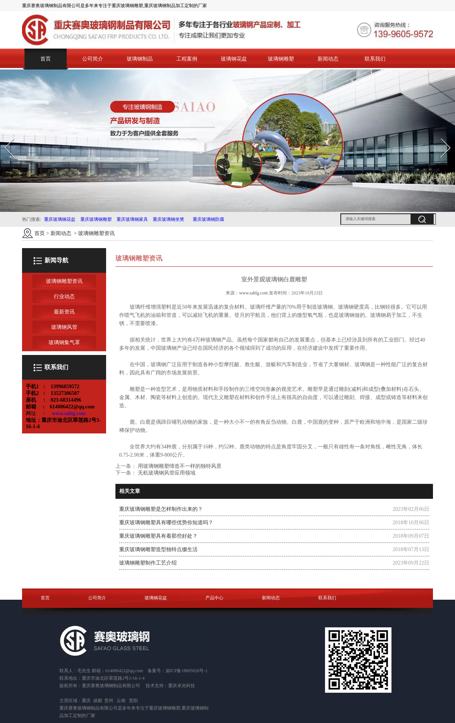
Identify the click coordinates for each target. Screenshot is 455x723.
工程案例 (186, 59)
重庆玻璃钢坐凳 (168, 219)
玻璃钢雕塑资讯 (64, 281)
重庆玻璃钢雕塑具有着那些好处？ (158, 536)
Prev (5, 136)
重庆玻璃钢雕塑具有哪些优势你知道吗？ (166, 522)
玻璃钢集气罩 (64, 342)
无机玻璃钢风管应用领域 (165, 473)
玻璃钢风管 (64, 327)
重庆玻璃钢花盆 (59, 219)
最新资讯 (64, 312)
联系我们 (375, 59)
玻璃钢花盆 (234, 59)
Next (441, 136)
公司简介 (92, 59)
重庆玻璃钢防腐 (208, 219)
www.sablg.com (253, 293)
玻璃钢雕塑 (281, 59)
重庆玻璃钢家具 (131, 219)
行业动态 (64, 296)
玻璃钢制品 (140, 59)
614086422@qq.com (124, 670)
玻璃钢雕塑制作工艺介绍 (148, 563)
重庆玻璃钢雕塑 (96, 219)
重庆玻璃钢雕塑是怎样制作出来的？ (161, 509)
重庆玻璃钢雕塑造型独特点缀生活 (158, 549)
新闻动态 (328, 59)
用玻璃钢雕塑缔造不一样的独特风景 (179, 466)
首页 (45, 59)
